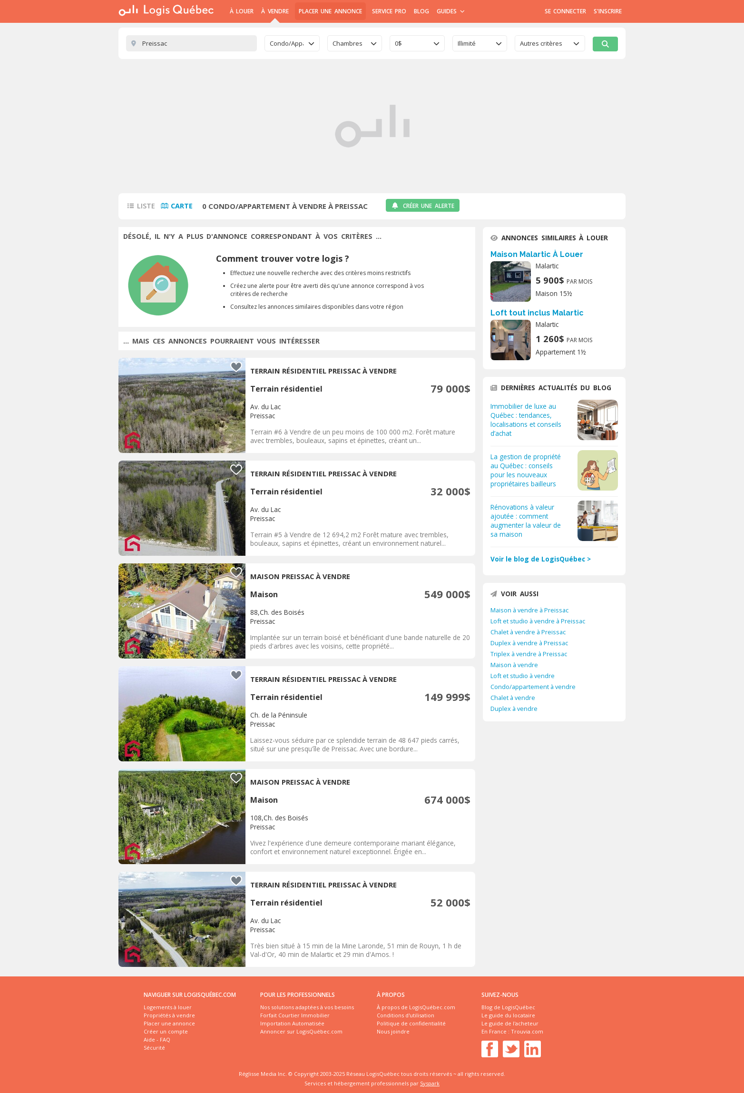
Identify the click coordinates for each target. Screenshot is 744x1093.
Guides (451, 11)
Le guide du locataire (508, 1015)
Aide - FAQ (157, 1039)
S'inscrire (608, 11)
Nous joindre (393, 1031)
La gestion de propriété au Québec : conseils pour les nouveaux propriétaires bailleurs (525, 470)
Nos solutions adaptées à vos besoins (307, 1007)
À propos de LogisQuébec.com (416, 1007)
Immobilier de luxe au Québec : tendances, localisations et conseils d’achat (525, 420)
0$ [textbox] (398, 43)
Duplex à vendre (514, 708)
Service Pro (389, 11)
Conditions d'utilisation (405, 1015)
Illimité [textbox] (467, 43)
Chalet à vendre (512, 697)
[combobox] (292, 43)
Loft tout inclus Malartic (537, 312)
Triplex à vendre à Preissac (528, 654)
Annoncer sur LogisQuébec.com (301, 1031)
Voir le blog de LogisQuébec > (540, 558)
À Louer (242, 11)
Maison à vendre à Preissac (529, 610)
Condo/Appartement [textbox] (286, 43)
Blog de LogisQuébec (508, 1007)
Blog (421, 11)
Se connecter (565, 11)
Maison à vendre (514, 664)
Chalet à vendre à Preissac (528, 632)
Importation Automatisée (292, 1023)
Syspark (430, 1083)
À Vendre (274, 11)
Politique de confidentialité (411, 1023)
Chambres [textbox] (347, 43)
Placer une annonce (330, 11)
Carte (182, 205)
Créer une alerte (422, 206)
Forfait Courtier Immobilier (295, 1015)
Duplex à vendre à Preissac (529, 643)
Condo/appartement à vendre (533, 686)
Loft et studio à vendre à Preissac (537, 621)
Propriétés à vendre (169, 1015)
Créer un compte (166, 1031)
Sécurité (154, 1047)
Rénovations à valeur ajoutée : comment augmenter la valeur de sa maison (525, 520)
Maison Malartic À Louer (536, 254)
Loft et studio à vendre (522, 675)
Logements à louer (168, 1007)
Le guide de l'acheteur (509, 1023)
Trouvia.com (527, 1031)
